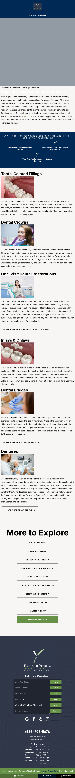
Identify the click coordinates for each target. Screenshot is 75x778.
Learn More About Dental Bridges (21, 442)
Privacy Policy (53, 770)
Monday (28, 746)
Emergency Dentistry (37, 594)
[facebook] (34, 718)
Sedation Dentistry (37, 551)
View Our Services (37, 619)
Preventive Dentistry (37, 560)
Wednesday (29, 752)
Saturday (28, 760)
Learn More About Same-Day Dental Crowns (26, 329)
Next (56, 681)
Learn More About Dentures (18, 510)
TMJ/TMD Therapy (37, 610)
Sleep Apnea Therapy (37, 602)
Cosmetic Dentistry (37, 577)
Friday (27, 757)
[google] (27, 718)
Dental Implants (37, 543)
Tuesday (28, 749)
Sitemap (44, 770)
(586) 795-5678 (37, 16)
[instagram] (48, 718)
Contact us (27, 116)
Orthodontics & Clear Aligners (37, 585)
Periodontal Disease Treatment (37, 568)
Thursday (28, 754)
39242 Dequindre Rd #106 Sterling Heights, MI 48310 (37, 737)
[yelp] (41, 718)
